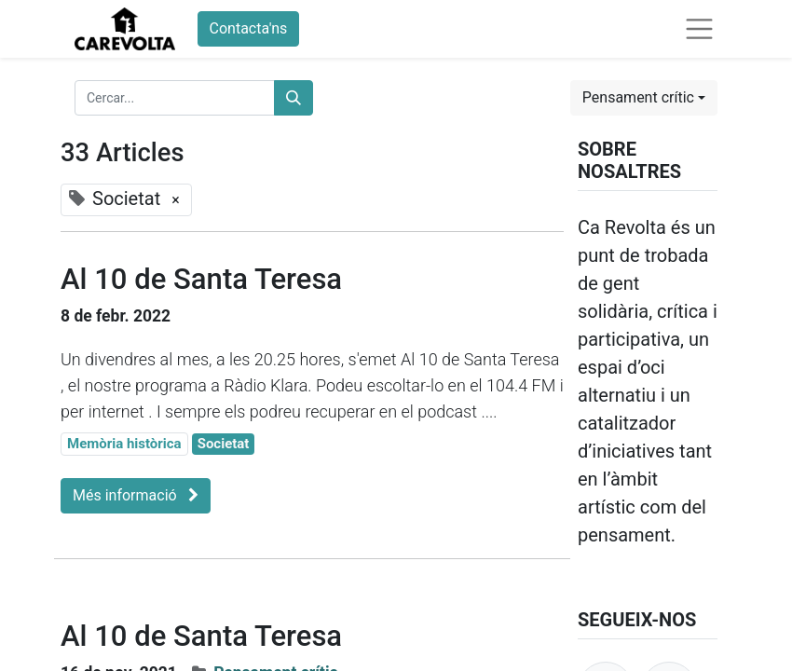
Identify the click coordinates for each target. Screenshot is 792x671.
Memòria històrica (124, 443)
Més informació (135, 495)
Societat (224, 443)
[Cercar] (293, 98)
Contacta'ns (249, 28)
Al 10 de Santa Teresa (201, 279)
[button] (643, 98)
